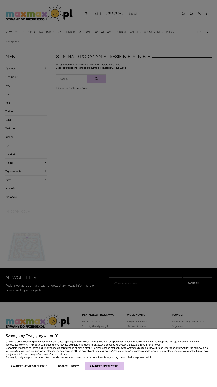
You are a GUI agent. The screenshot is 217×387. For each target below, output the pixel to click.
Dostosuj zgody (68, 366)
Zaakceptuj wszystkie (104, 366)
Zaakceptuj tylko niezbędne (29, 366)
